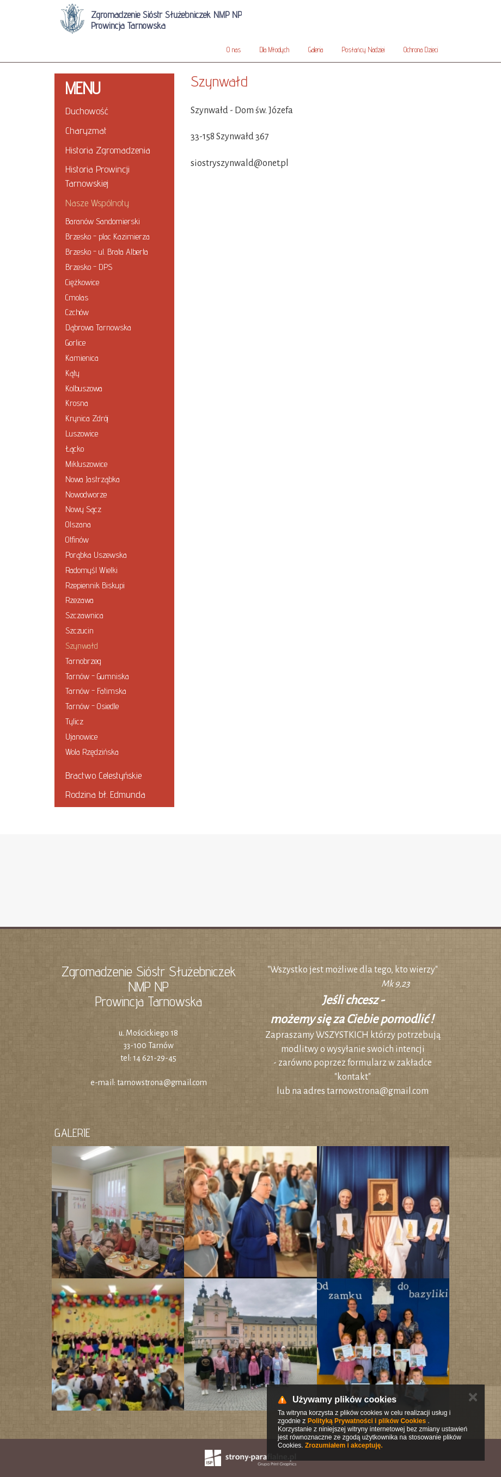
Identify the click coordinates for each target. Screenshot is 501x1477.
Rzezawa (79, 600)
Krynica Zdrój (86, 418)
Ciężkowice (82, 282)
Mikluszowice (86, 464)
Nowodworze (86, 494)
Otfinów (77, 539)
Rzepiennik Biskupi (95, 585)
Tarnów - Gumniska (97, 676)
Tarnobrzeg (83, 661)
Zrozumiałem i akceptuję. (344, 1445)
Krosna (76, 403)
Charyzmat (86, 130)
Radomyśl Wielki (91, 570)
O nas (234, 49)
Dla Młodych (274, 49)
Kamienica (82, 358)
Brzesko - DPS (88, 267)
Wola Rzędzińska (92, 752)
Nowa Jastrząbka (92, 479)
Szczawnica (84, 615)
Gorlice (75, 342)
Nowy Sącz (83, 509)
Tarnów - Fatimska (95, 691)
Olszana (78, 524)
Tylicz (74, 721)
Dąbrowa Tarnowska (98, 327)
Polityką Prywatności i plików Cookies (367, 1421)
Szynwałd (81, 646)
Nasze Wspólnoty (97, 202)
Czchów (77, 312)
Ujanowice (81, 736)
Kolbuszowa (83, 388)
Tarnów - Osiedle (92, 706)
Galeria (315, 49)
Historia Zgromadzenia (107, 150)
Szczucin (79, 630)
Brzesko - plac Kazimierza (107, 236)
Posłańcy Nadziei (363, 49)
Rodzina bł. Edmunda (105, 794)
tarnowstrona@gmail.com (162, 1082)
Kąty (72, 373)
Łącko (74, 449)
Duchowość (86, 110)
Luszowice (81, 433)
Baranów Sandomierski (102, 221)
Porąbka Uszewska (96, 555)
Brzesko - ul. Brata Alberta (106, 252)
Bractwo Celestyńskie (103, 775)
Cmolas (76, 297)
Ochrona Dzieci (421, 49)
